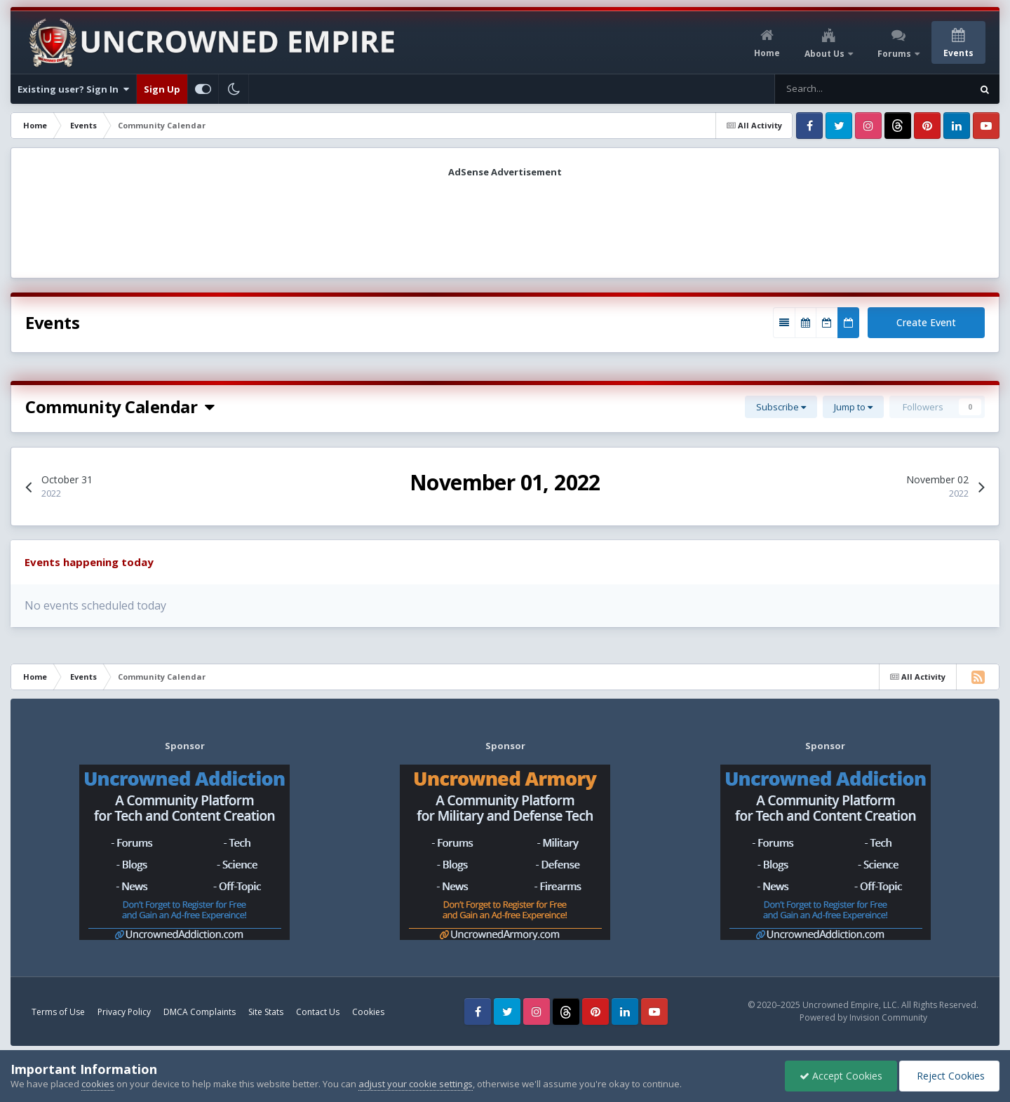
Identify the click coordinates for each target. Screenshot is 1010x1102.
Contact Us (317, 1012)
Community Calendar (120, 406)
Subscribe (781, 407)
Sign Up (162, 89)
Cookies (368, 1012)
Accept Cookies (841, 1075)
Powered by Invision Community (863, 1017)
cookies (97, 1083)
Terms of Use (58, 1012)
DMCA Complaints (199, 1012)
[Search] (831, 89)
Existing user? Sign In (73, 89)
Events (958, 53)
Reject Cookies (949, 1075)
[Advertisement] (505, 223)
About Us (825, 54)
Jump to (853, 407)
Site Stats (265, 1012)
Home (767, 53)
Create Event (926, 322)
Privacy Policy (124, 1012)
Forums (895, 54)
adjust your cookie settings (415, 1083)
